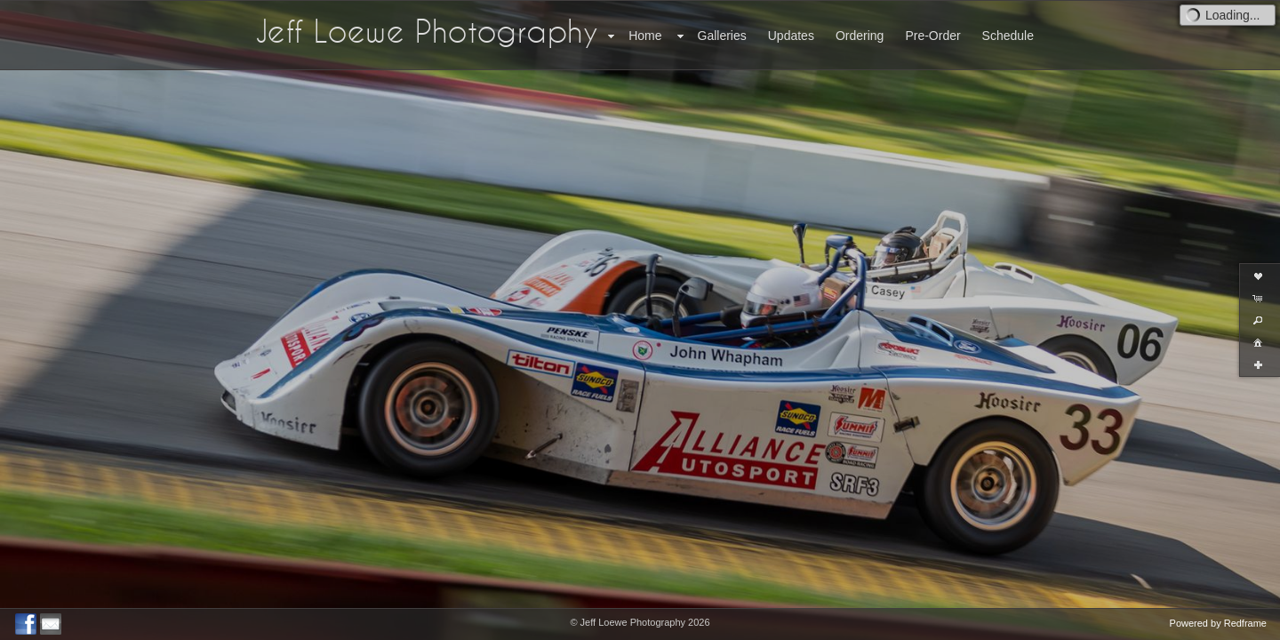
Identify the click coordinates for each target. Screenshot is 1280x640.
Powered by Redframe (1218, 623)
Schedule (1008, 35)
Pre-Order (932, 35)
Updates (791, 35)
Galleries (722, 35)
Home (644, 35)
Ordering (860, 35)
